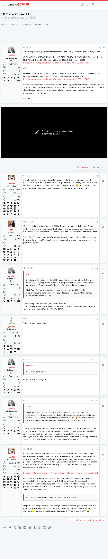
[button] (4, 4)
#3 (96, 222)
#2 (96, 176)
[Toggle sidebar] (99, 5)
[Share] (100, 47)
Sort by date (82, 167)
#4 (96, 268)
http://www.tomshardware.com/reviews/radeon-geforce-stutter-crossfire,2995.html (60, 473)
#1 (104, 48)
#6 (96, 360)
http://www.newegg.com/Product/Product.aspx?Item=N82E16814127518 (56, 79)
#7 (96, 401)
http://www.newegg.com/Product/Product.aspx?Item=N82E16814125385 (56, 63)
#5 (96, 319)
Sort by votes (98, 167)
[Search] (104, 4)
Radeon (32, 18)
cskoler (7, 18)
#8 (96, 449)
